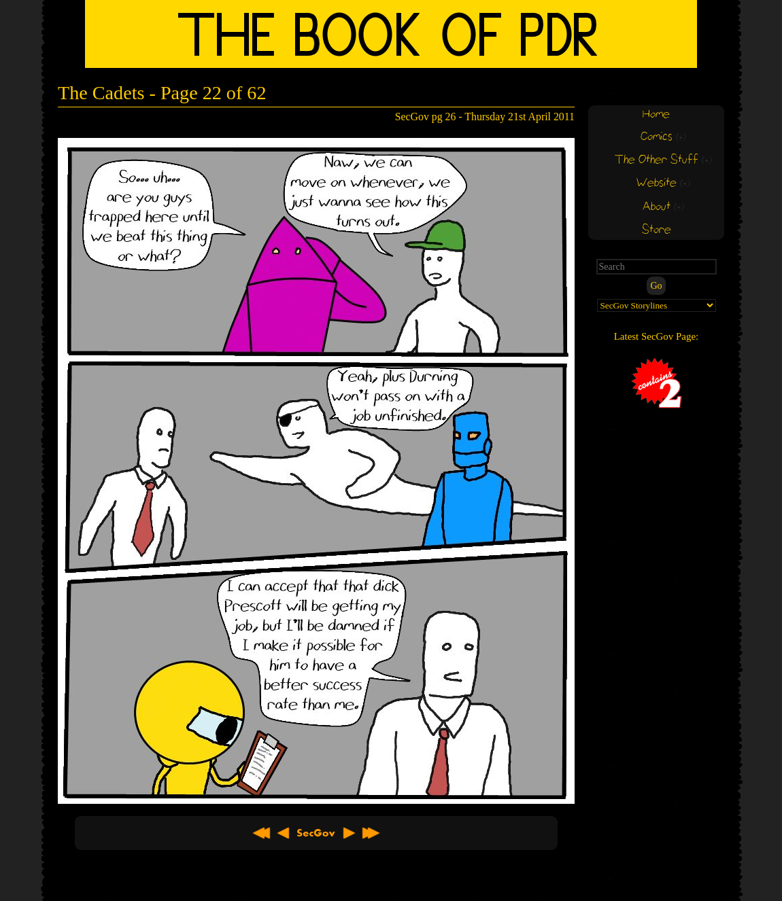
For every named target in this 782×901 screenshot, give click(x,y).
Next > (349, 833)
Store (656, 230)
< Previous (283, 833)
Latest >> (370, 833)
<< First (262, 833)
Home (656, 114)
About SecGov (316, 833)
